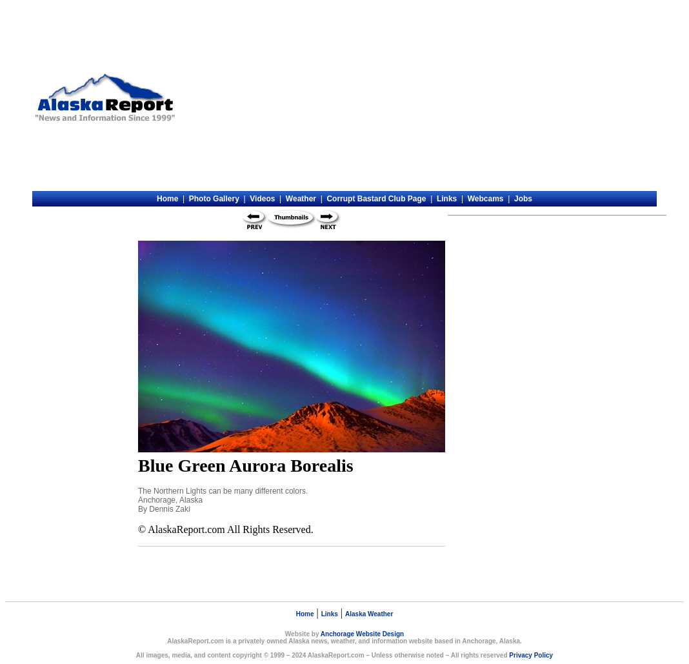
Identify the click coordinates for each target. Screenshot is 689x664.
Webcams (486, 198)
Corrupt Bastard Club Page (376, 198)
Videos (262, 198)
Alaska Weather (369, 614)
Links (447, 198)
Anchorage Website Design (362, 634)
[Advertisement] (418, 97)
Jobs (523, 198)
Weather (301, 198)
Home (167, 198)
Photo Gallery (214, 198)
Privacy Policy (531, 655)
